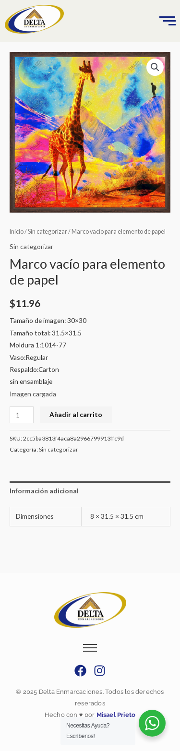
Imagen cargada (33, 394)
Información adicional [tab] (44, 491)
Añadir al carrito (75, 414)
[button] (155, 67)
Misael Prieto (115, 714)
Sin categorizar (47, 231)
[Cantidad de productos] (22, 414)
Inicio (17, 231)
